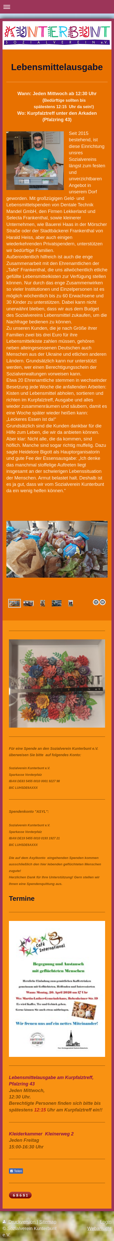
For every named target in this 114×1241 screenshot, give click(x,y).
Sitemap (47, 1221)
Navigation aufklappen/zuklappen (57, 6)
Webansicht (99, 1228)
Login (105, 1221)
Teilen (16, 1171)
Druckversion (20, 1221)
